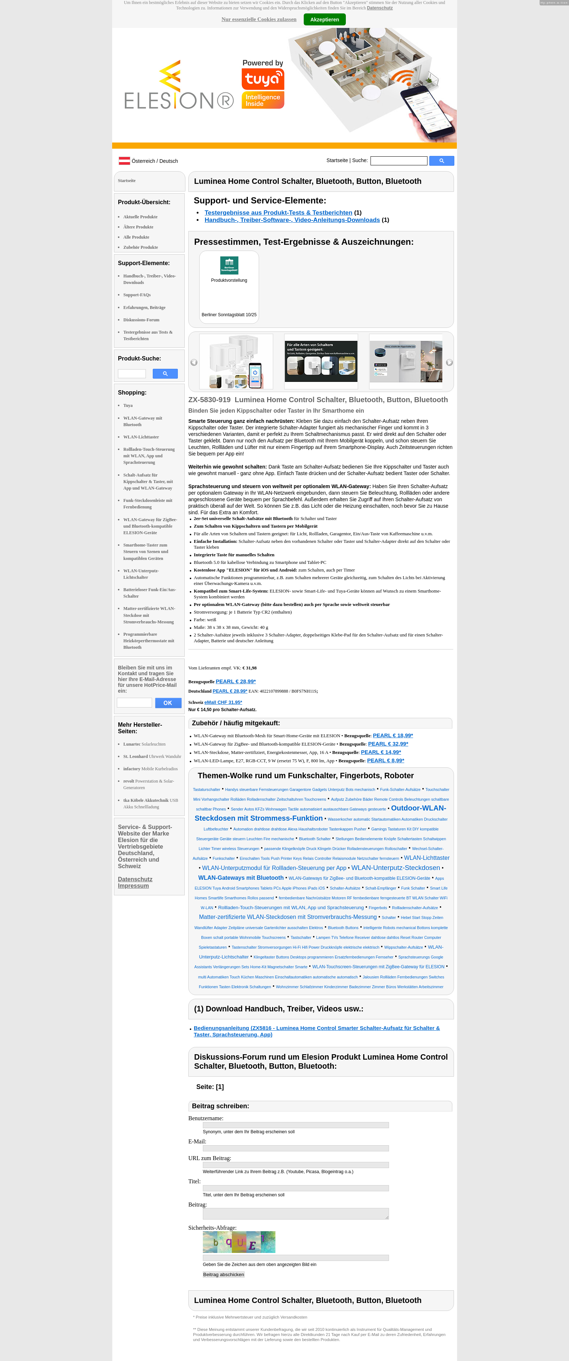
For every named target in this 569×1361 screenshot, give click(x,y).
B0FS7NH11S (303, 691)
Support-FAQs (137, 294)
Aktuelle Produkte (140, 216)
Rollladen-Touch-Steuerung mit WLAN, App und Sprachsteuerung (149, 456)
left (194, 362)
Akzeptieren (324, 19)
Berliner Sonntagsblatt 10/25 (229, 314)
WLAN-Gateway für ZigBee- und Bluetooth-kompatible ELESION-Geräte (150, 526)
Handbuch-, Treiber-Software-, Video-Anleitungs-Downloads (292, 219)
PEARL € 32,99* (388, 744)
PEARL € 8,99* (385, 760)
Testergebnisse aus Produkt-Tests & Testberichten (278, 212)
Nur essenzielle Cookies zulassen (258, 19)
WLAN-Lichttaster (141, 437)
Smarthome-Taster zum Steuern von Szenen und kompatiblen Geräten (145, 552)
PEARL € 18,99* (393, 735)
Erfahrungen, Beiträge (144, 307)
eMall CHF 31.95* (223, 702)
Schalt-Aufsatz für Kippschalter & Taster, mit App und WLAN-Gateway (148, 482)
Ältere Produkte (138, 227)
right (449, 362)
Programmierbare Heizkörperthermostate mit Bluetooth (148, 641)
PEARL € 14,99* (381, 752)
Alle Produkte (136, 237)
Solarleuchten (144, 744)
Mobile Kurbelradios (150, 768)
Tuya (128, 405)
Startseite (337, 160)
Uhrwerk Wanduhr (152, 756)
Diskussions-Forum (141, 319)
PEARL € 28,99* (236, 681)
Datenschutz (380, 8)
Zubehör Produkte (140, 247)
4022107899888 (274, 691)
